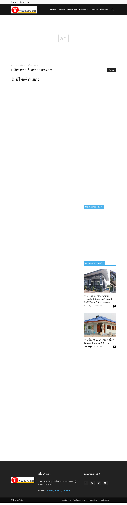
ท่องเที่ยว (62, 10)
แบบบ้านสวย (104, 500)
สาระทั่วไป (94, 10)
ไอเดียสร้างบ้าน (79, 500)
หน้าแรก (14, 65)
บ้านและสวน (83, 10)
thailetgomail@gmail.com (58, 490)
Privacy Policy (24, 2)
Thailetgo (88, 306)
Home (13, 2)
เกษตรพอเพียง (72, 10)
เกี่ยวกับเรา (104, 10)
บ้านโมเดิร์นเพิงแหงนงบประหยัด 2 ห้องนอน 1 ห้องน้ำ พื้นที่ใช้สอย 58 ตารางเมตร (98, 299)
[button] (112, 9)
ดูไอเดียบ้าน (66, 500)
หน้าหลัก (53, 10)
